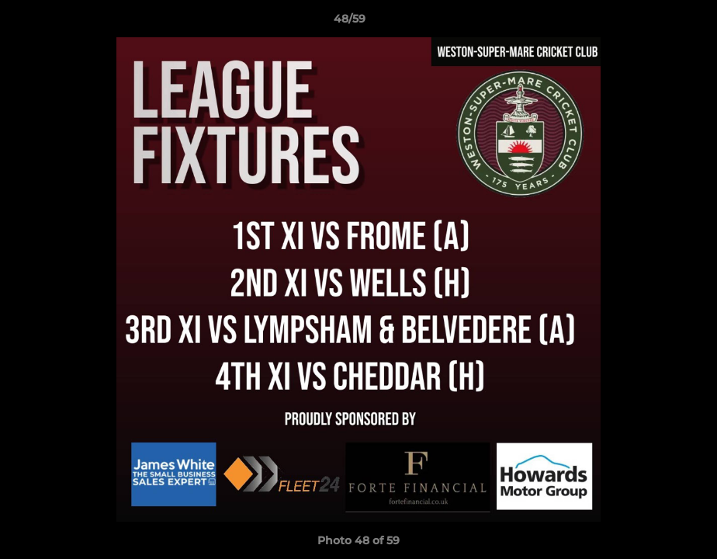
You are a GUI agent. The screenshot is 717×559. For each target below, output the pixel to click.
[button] (652, 23)
